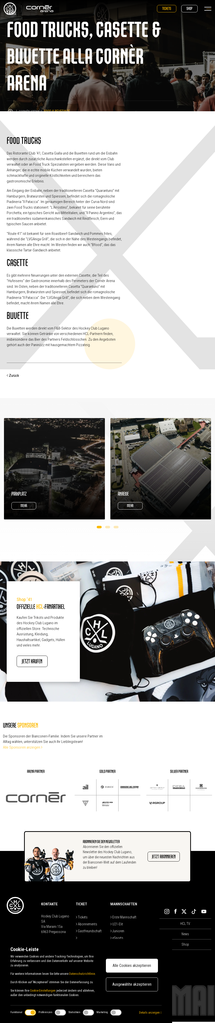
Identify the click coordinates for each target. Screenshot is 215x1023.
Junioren (117, 932)
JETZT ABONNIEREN (161, 858)
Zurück (13, 375)
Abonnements (86, 925)
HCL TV (185, 925)
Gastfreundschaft (89, 932)
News (185, 935)
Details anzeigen (150, 1012)
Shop (189, 8)
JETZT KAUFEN (39, 662)
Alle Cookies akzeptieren (132, 965)
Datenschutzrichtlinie (82, 974)
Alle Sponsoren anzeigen (22, 748)
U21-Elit (116, 925)
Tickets (166, 8)
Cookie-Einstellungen (43, 990)
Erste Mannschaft (123, 918)
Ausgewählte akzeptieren (132, 984)
